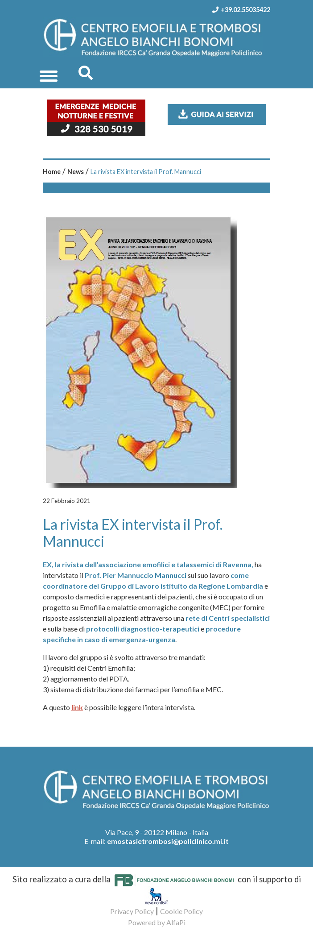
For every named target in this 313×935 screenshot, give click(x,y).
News (75, 171)
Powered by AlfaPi (156, 922)
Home (52, 171)
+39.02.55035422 (238, 9)
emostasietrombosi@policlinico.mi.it (168, 841)
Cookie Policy (181, 911)
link (77, 707)
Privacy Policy (132, 911)
